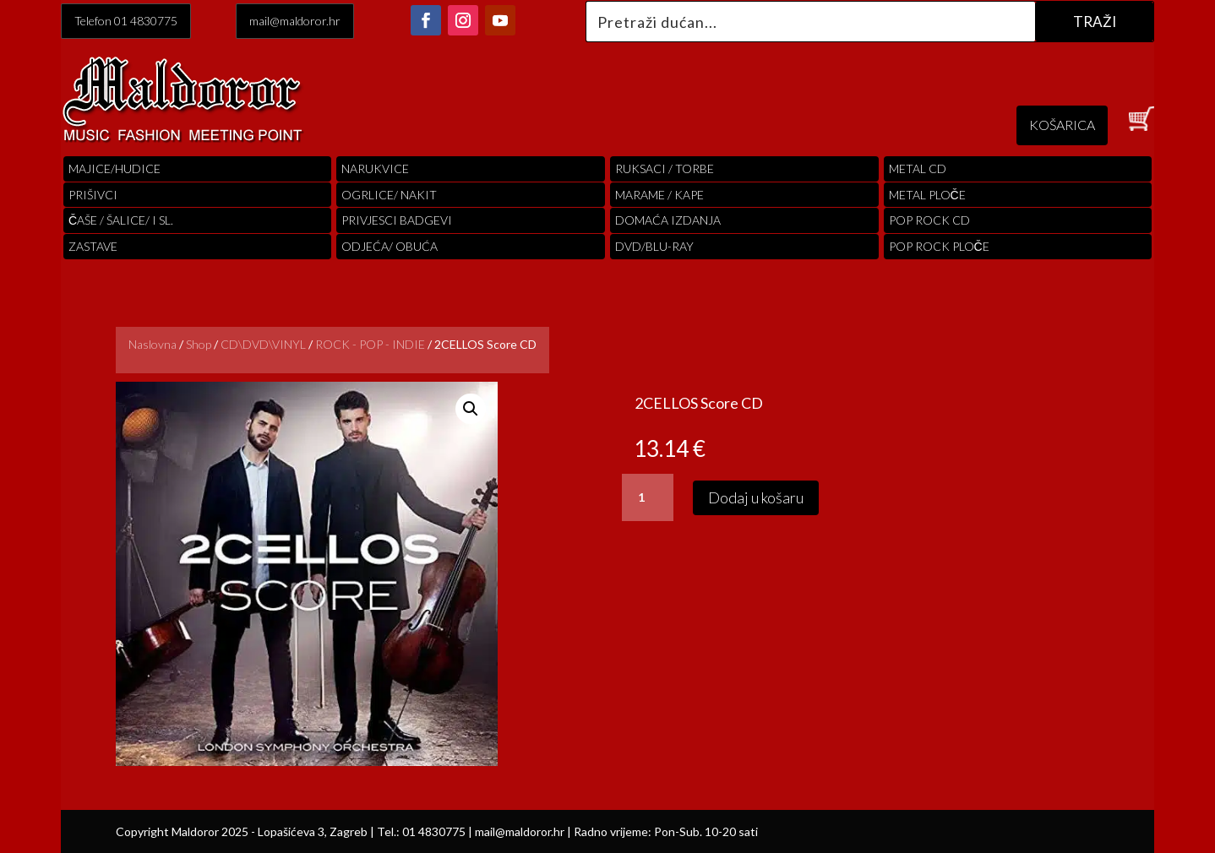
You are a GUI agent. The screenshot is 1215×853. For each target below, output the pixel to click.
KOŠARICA (1062, 125)
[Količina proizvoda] (647, 497)
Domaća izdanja (668, 220)
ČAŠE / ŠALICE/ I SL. (120, 220)
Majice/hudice (114, 168)
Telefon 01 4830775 (125, 21)
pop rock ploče (939, 246)
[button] (470, 409)
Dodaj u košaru (756, 497)
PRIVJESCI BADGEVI (396, 220)
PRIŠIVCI (92, 194)
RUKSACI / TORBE (664, 168)
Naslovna (152, 344)
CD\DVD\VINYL (263, 344)
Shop (198, 344)
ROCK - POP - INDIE (370, 344)
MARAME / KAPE (659, 194)
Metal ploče (927, 194)
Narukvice (375, 168)
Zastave (92, 246)
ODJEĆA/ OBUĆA (389, 246)
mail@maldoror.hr (295, 21)
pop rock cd (929, 220)
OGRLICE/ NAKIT (389, 194)
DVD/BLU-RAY (654, 246)
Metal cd (917, 168)
